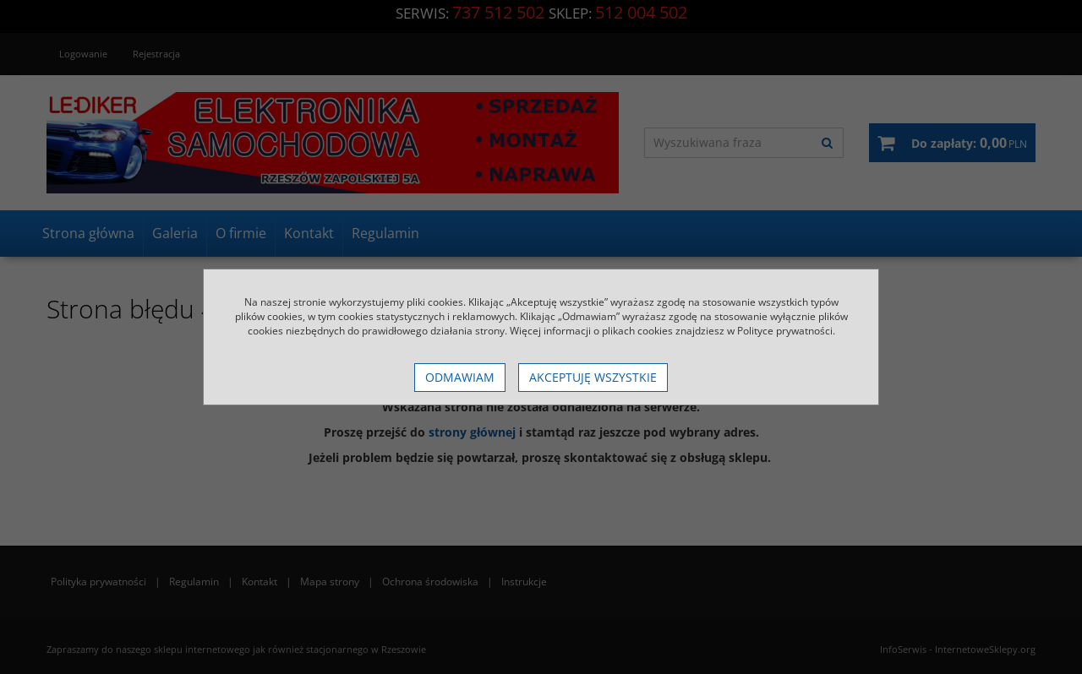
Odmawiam (460, 377)
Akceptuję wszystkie (593, 377)
